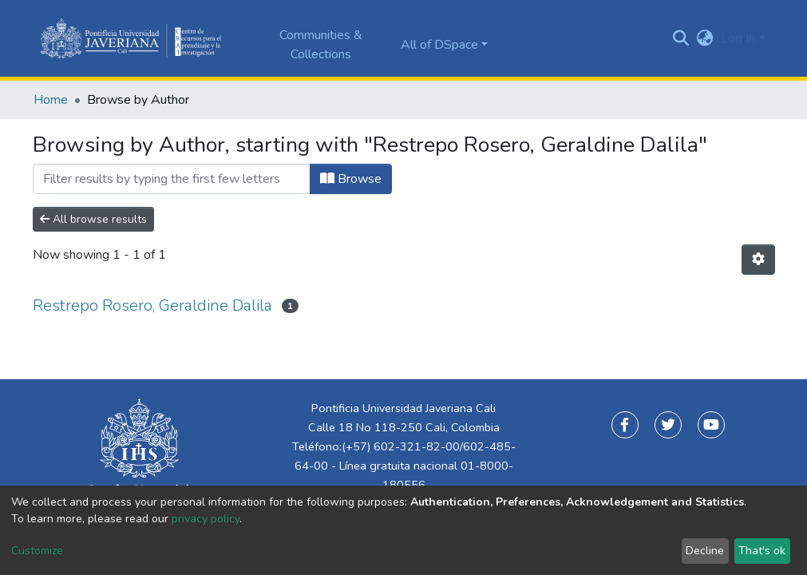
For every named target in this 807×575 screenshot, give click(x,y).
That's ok (761, 550)
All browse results (93, 219)
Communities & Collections (320, 44)
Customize (37, 550)
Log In (738, 38)
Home (51, 100)
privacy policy (205, 518)
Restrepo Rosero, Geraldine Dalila (152, 305)
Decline (705, 550)
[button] (704, 38)
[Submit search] (680, 38)
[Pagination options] (758, 259)
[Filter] (172, 179)
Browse (351, 179)
